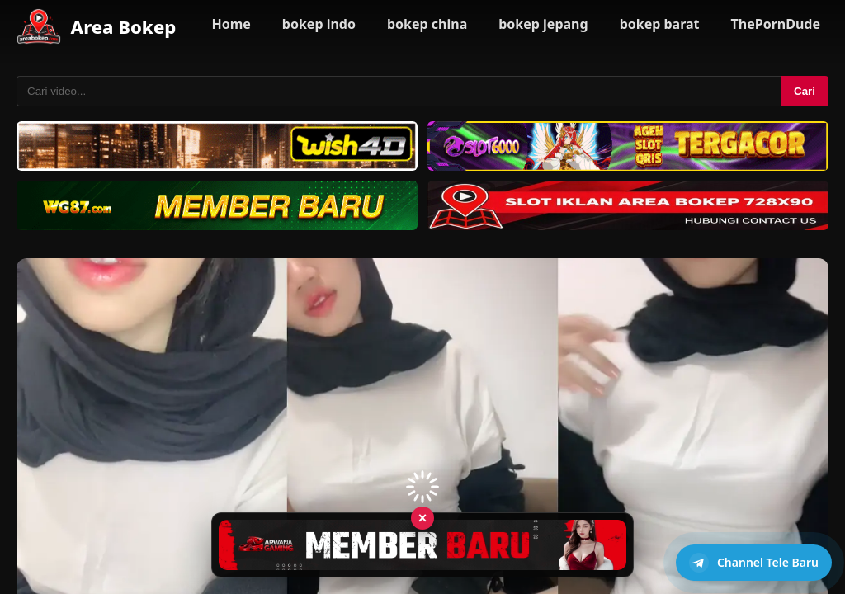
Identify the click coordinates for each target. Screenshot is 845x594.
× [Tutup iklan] (422, 517)
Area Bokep (124, 26)
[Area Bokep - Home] (39, 26)
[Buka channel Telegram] (754, 562)
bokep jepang (543, 24)
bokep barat (660, 24)
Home (230, 24)
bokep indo (319, 24)
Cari (804, 91)
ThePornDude (775, 24)
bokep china (427, 24)
